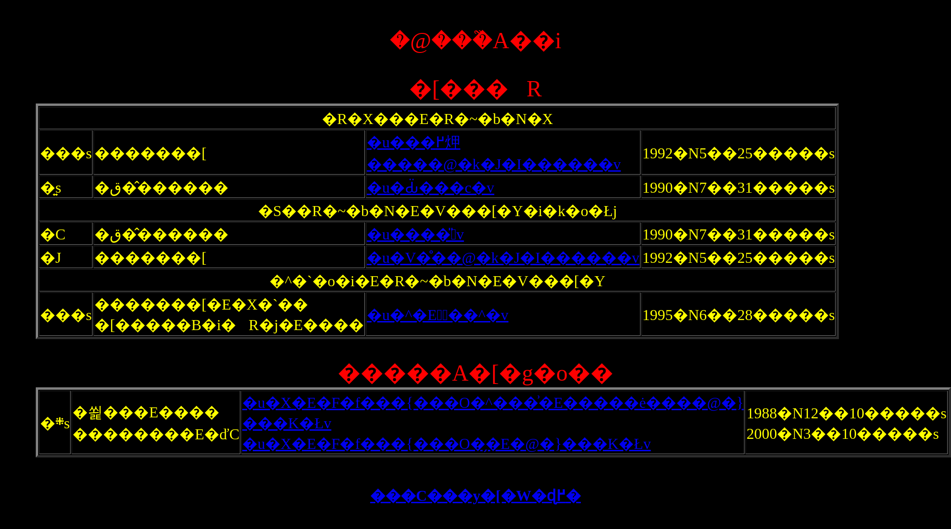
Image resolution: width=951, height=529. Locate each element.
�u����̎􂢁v (415, 234)
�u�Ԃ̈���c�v (430, 187)
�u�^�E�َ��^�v (437, 314)
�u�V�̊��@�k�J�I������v (503, 257)
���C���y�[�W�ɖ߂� (475, 495)
